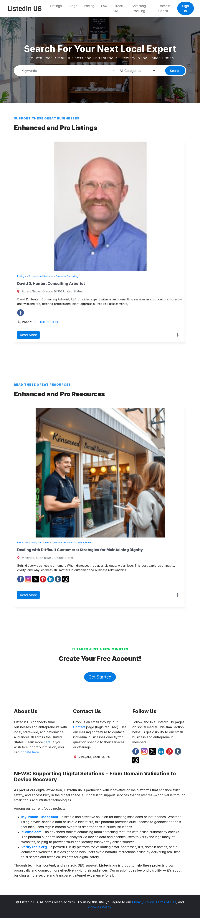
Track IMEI (118, 8)
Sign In (185, 8)
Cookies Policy (99, 907)
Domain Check (164, 8)
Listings (56, 6)
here (47, 742)
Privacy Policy (143, 902)
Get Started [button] (100, 676)
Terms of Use (166, 902)
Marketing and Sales (37, 542)
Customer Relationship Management (72, 542)
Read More (28, 335)
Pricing (89, 6)
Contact (79, 727)
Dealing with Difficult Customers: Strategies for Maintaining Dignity (80, 550)
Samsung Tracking (139, 8)
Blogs (72, 6)
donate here (29, 752)
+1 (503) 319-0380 (46, 322)
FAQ (104, 6)
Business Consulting (67, 276)
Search (175, 71)
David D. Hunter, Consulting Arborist (51, 283)
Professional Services (41, 276)
